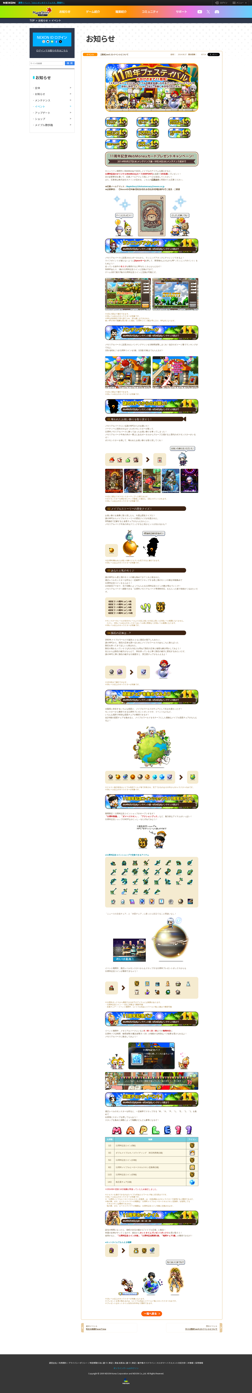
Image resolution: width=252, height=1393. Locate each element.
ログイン (222, 2)
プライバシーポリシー (78, 1363)
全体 (37, 88)
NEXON (9, 3)
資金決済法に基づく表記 (125, 1363)
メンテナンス (42, 100)
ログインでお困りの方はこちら (52, 50)
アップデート (42, 112)
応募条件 (155, 180)
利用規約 (62, 1363)
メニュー (240, 2)
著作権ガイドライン (146, 1363)
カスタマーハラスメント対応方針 (171, 1363)
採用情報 (199, 1363)
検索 (70, 63)
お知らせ (43, 20)
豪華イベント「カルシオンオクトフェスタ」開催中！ (41, 3)
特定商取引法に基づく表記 (101, 1363)
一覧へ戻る (151, 1313)
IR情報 (190, 1363)
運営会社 (53, 1363)
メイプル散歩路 (44, 125)
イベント (40, 106)
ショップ (40, 119)
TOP (32, 20)
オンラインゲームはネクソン (126, 1368)
